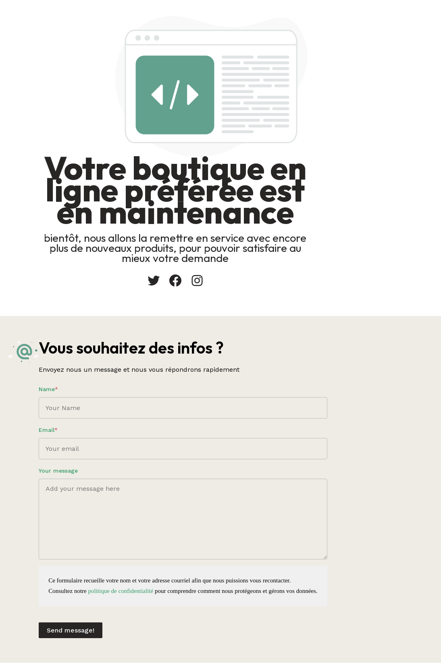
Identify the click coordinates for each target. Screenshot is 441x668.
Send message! (176, 628)
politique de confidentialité (226, 588)
